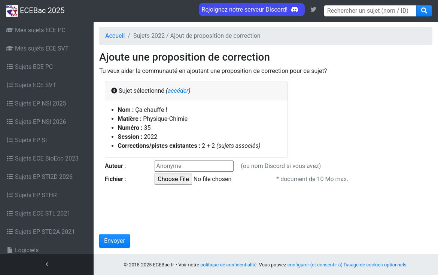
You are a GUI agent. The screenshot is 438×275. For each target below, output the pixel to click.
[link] (313, 9)
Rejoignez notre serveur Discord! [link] (252, 9)
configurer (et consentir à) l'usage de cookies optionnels (347, 265)
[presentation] (156, 210)
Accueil (115, 35)
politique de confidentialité (228, 265)
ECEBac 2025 (35, 11)
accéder (178, 90)
